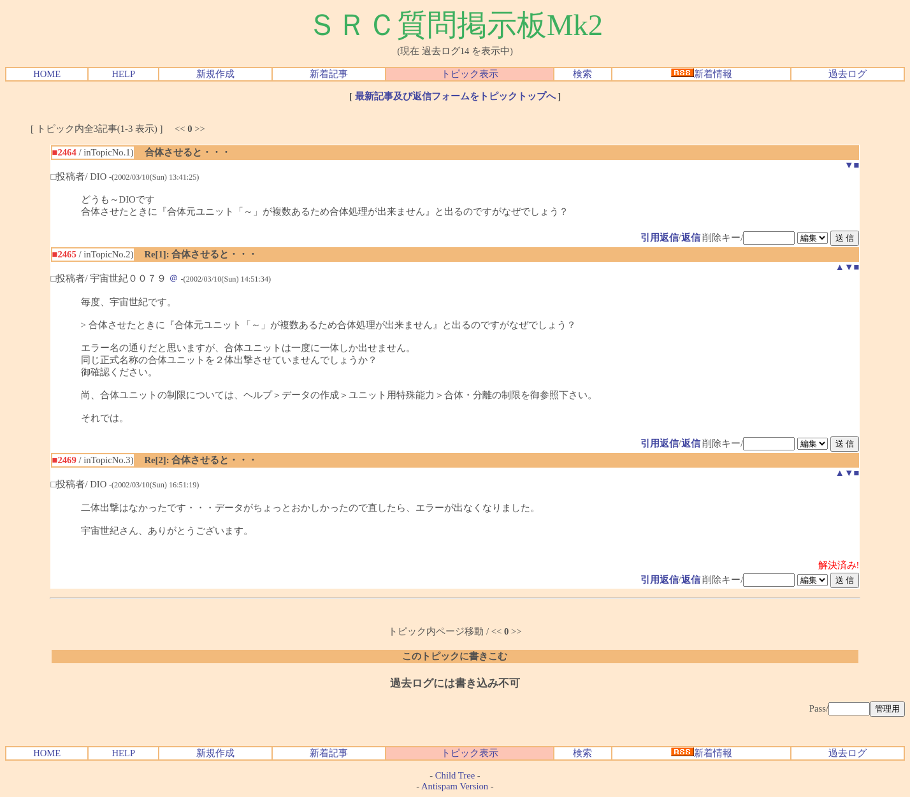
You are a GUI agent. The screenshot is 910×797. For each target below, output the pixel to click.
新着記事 (329, 74)
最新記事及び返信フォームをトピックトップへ (455, 96)
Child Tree (455, 775)
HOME (47, 74)
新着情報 (701, 74)
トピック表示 (469, 74)
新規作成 (215, 74)
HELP (124, 74)
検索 (582, 74)
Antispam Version (454, 786)
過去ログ (847, 74)
